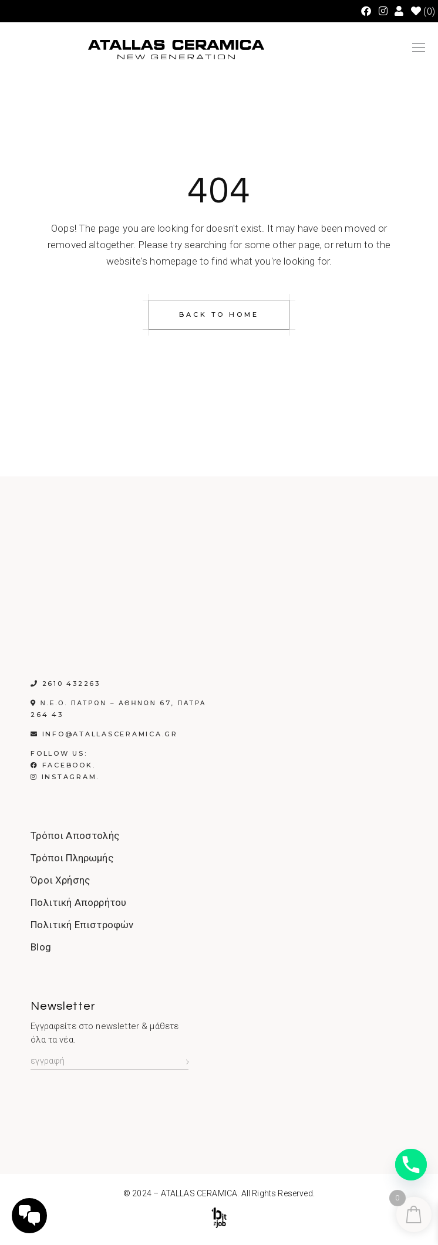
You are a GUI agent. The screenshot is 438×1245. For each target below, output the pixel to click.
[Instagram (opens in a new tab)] (383, 11)
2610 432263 (71, 683)
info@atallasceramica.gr (110, 734)
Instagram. (65, 777)
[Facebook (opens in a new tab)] (366, 11)
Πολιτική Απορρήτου (78, 902)
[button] (418, 50)
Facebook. (63, 765)
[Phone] (411, 1164)
